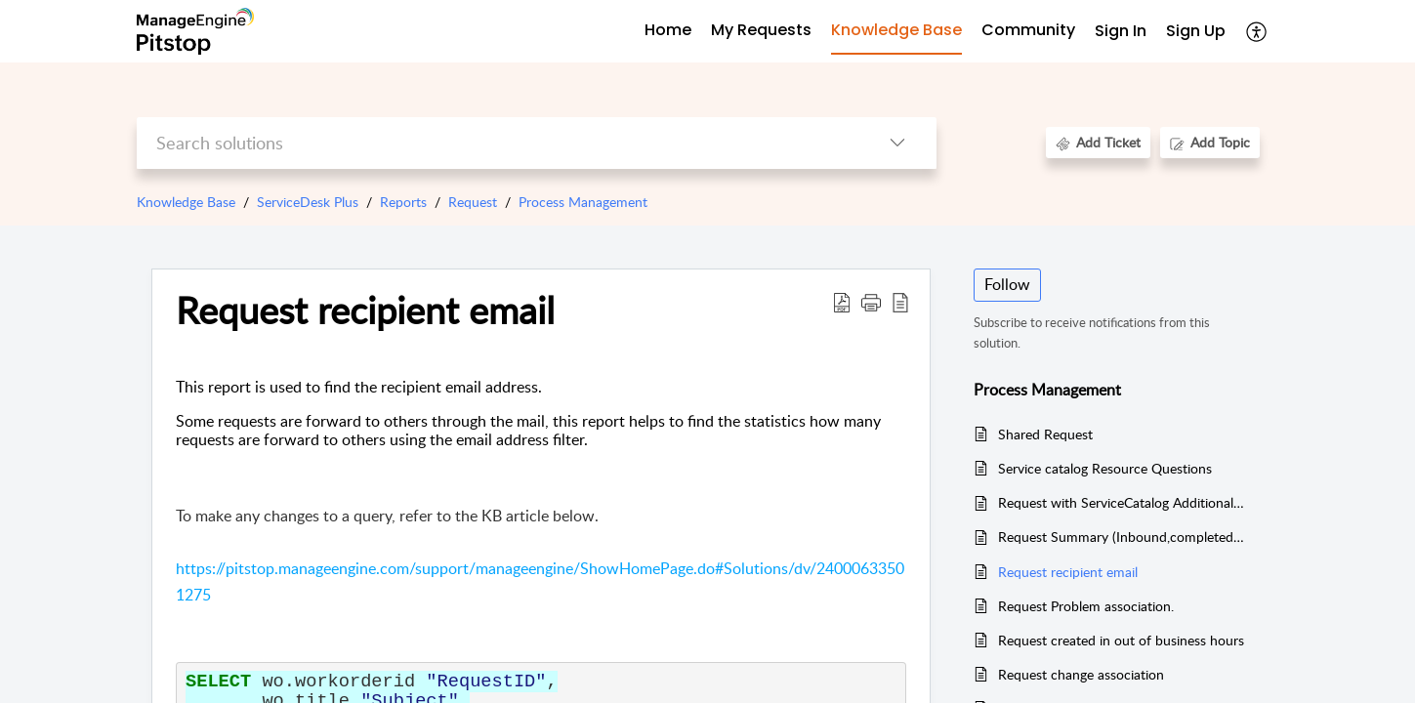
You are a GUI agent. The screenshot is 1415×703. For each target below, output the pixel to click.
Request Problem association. (1086, 606)
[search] (497, 143)
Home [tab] (668, 30)
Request (472, 201)
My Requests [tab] (761, 30)
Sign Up (1196, 31)
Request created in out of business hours (1121, 640)
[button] (1257, 31)
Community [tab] (1028, 30)
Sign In (1120, 31)
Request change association (1081, 674)
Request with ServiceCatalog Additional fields (1121, 502)
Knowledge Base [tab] (896, 30)
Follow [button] (1007, 284)
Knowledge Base (186, 201)
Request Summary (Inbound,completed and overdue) (1121, 536)
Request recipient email (1068, 571)
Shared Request (1045, 434)
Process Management (583, 201)
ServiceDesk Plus (307, 201)
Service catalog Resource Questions (1105, 468)
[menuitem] (1120, 32)
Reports (403, 201)
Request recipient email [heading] (365, 310)
